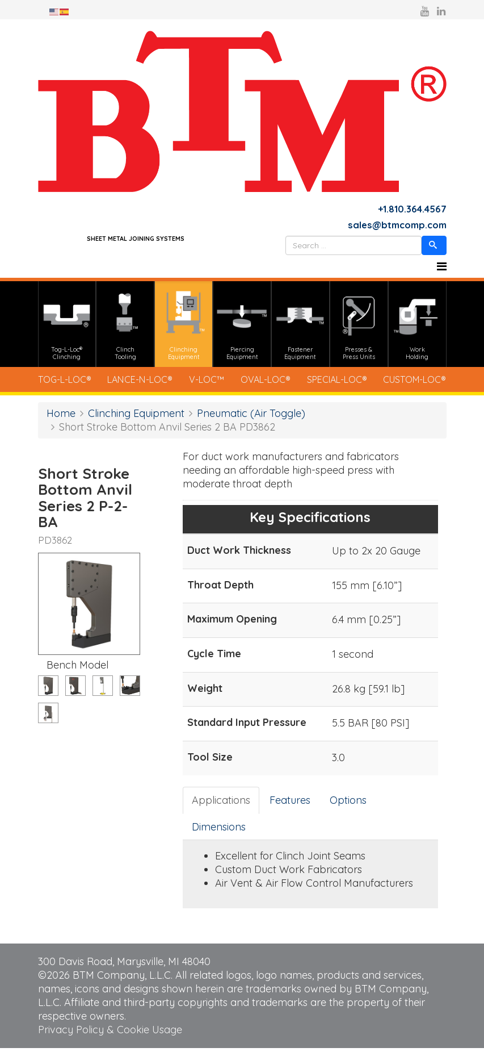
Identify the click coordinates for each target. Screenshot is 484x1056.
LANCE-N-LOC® (144, 385)
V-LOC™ (207, 385)
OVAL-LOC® (260, 385)
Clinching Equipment (136, 420)
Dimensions (219, 834)
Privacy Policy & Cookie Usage (110, 1037)
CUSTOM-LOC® (407, 385)
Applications (221, 808)
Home (61, 420)
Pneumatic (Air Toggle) (251, 420)
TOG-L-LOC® (70, 385)
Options (348, 808)
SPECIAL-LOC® (329, 385)
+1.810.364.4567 (410, 209)
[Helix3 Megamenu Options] (442, 269)
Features (290, 808)
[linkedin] (441, 11)
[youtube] (424, 11)
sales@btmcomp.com (393, 226)
